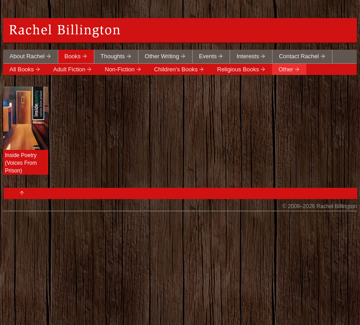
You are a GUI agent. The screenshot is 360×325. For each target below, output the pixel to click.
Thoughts (113, 56)
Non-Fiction (119, 69)
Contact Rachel (299, 56)
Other (285, 69)
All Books (21, 69)
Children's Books (176, 69)
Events (208, 56)
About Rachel (27, 56)
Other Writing (162, 56)
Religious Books (238, 69)
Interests (247, 56)
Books (73, 56)
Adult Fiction (69, 69)
